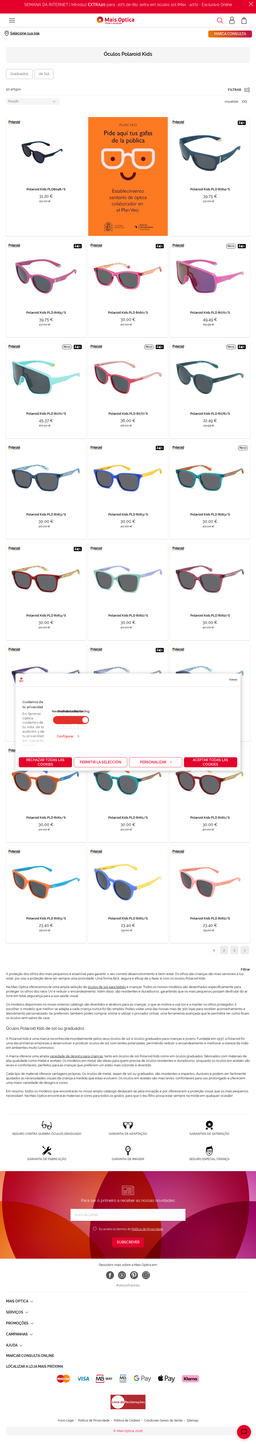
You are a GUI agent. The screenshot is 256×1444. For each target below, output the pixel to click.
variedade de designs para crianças (76, 1056)
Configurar (65, 736)
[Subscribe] (128, 1242)
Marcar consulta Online (30, 1356)
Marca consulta (230, 34)
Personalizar (156, 762)
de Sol (44, 74)
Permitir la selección (100, 762)
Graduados (19, 74)
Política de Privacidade (147, 1229)
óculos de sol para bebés (107, 987)
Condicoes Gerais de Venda (163, 1406)
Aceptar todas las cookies (210, 762)
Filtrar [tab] (245, 969)
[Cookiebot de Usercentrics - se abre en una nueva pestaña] (215, 680)
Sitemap (192, 1406)
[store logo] (115, 21)
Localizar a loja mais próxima (34, 1366)
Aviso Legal (66, 1406)
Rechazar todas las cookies (45, 762)
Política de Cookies (127, 1406)
